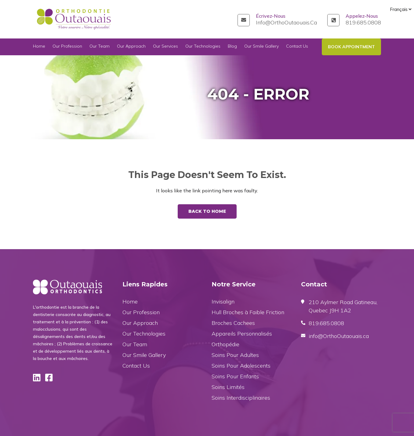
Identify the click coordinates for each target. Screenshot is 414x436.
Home (39, 46)
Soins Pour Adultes (235, 354)
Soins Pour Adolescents (241, 365)
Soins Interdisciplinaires (241, 397)
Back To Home (207, 211)
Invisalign (223, 301)
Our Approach (131, 46)
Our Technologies (202, 46)
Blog (232, 46)
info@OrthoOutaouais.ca (286, 22)
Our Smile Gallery (261, 46)
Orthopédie (225, 344)
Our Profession (67, 46)
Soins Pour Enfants (235, 376)
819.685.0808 (363, 22)
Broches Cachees (233, 322)
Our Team (99, 46)
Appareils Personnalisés (242, 333)
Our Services (165, 46)
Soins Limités (228, 387)
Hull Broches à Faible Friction (248, 312)
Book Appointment (351, 46)
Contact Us (297, 46)
